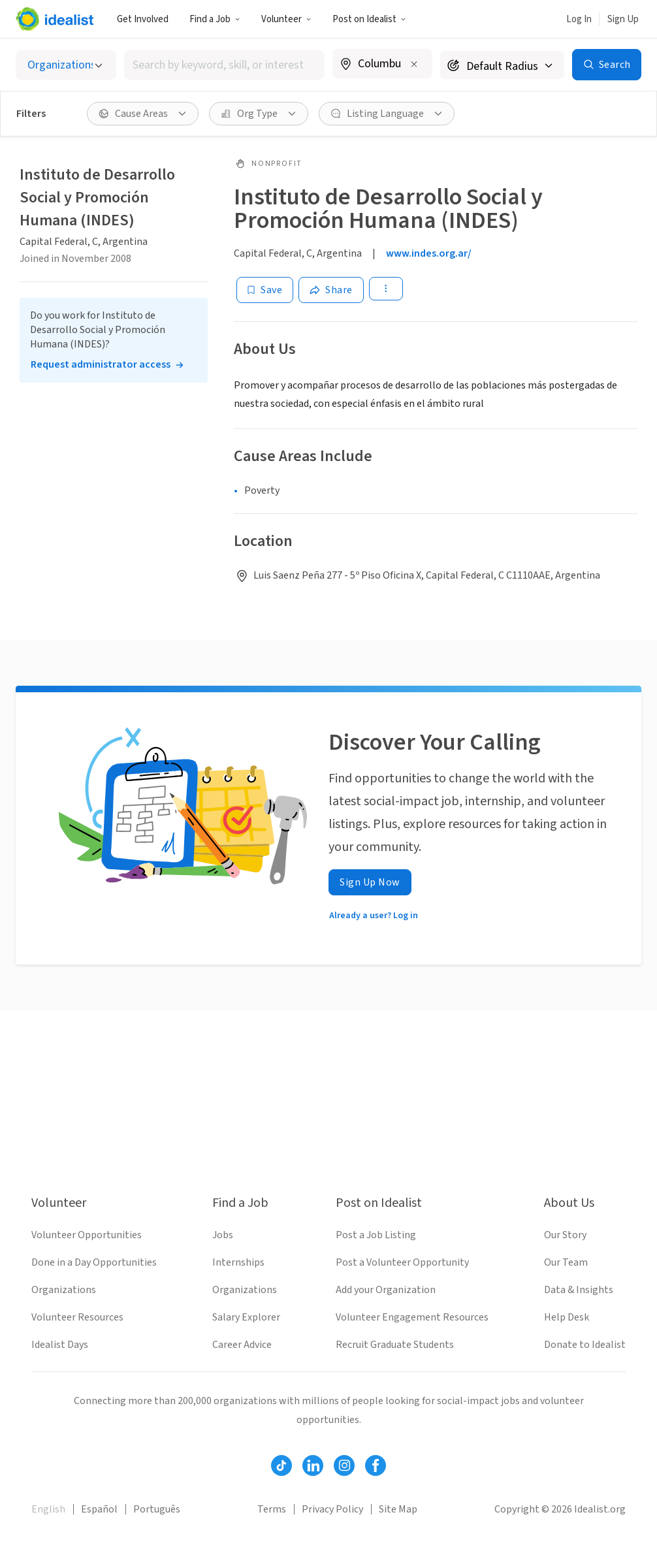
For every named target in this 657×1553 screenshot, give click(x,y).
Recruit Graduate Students (395, 1344)
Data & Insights (578, 1290)
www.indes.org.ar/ (429, 253)
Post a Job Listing (376, 1235)
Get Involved (142, 19)
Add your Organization (386, 1290)
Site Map (398, 1509)
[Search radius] (502, 65)
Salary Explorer (246, 1317)
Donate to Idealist (585, 1344)
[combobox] (224, 65)
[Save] (264, 290)
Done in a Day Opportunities (94, 1262)
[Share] (331, 290)
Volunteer (286, 19)
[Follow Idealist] (281, 1465)
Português (156, 1509)
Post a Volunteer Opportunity (402, 1262)
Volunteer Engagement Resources (412, 1317)
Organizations (63, 1290)
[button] (215, 19)
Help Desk (566, 1317)
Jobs (222, 1235)
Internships (238, 1262)
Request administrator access (100, 364)
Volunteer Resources (77, 1317)
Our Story (565, 1235)
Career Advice (242, 1344)
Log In (579, 19)
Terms (271, 1509)
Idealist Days (59, 1344)
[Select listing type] (66, 65)
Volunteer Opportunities (86, 1235)
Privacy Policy (332, 1509)
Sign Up (623, 19)
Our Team (566, 1262)
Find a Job (214, 19)
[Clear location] (414, 64)
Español (99, 1509)
